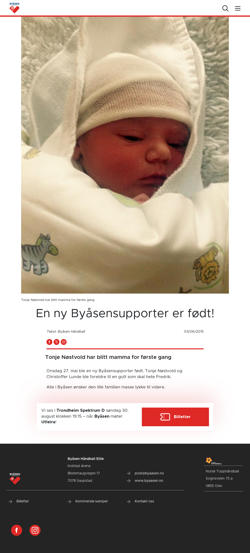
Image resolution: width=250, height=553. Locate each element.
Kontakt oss (140, 501)
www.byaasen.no (145, 480)
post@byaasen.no (145, 473)
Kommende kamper (88, 501)
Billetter (19, 501)
